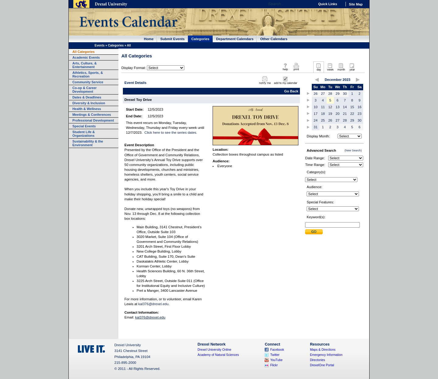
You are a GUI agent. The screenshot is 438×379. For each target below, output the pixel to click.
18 (323, 113)
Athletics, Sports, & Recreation (87, 74)
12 (330, 107)
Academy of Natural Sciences (218, 355)
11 (323, 107)
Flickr (274, 365)
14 (345, 107)
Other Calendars (273, 39)
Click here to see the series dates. (170, 132)
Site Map (356, 4)
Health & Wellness (86, 109)
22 (352, 113)
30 (345, 93)
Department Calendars (235, 39)
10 (316, 107)
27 (323, 93)
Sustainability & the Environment (87, 143)
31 (316, 127)
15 (352, 107)
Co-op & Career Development (84, 89)
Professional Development (93, 120)
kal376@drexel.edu (153, 304)
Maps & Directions (322, 349)
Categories (200, 39)
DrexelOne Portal (322, 365)
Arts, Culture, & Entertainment (84, 65)
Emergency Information (326, 355)
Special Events (84, 126)
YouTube (276, 360)
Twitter (275, 355)
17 (316, 113)
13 (337, 107)
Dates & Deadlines (86, 97)
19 (330, 113)
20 (337, 113)
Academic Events (86, 57)
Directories (317, 360)
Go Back (291, 91)
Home (149, 39)
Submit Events (172, 39)
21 (345, 113)
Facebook (277, 349)
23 (360, 113)
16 (360, 107)
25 (323, 120)
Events (100, 45)
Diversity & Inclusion (88, 103)
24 (316, 120)
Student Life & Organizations (83, 133)
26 (316, 93)
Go (308, 4)
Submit (314, 231)
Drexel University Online (214, 349)
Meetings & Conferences (91, 114)
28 (330, 93)
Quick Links (327, 4)
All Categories (83, 51)
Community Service (87, 82)
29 (337, 93)
